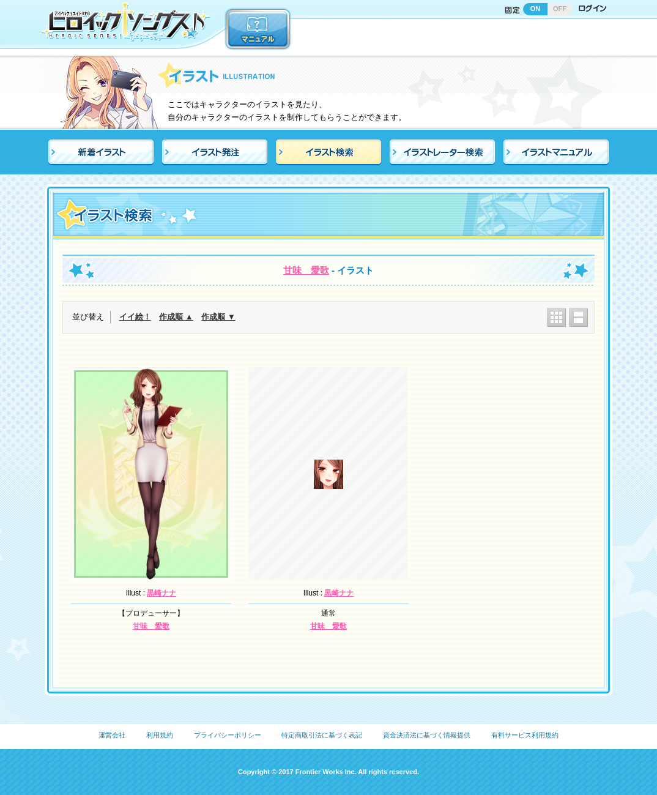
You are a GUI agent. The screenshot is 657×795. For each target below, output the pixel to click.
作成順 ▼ (218, 316)
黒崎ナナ (161, 593)
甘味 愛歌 (306, 270)
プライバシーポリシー (227, 735)
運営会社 (111, 735)
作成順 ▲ (176, 316)
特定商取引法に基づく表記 (321, 735)
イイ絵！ (135, 316)
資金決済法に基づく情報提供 (426, 735)
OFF (559, 8)
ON (535, 8)
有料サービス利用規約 (525, 735)
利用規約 (159, 735)
